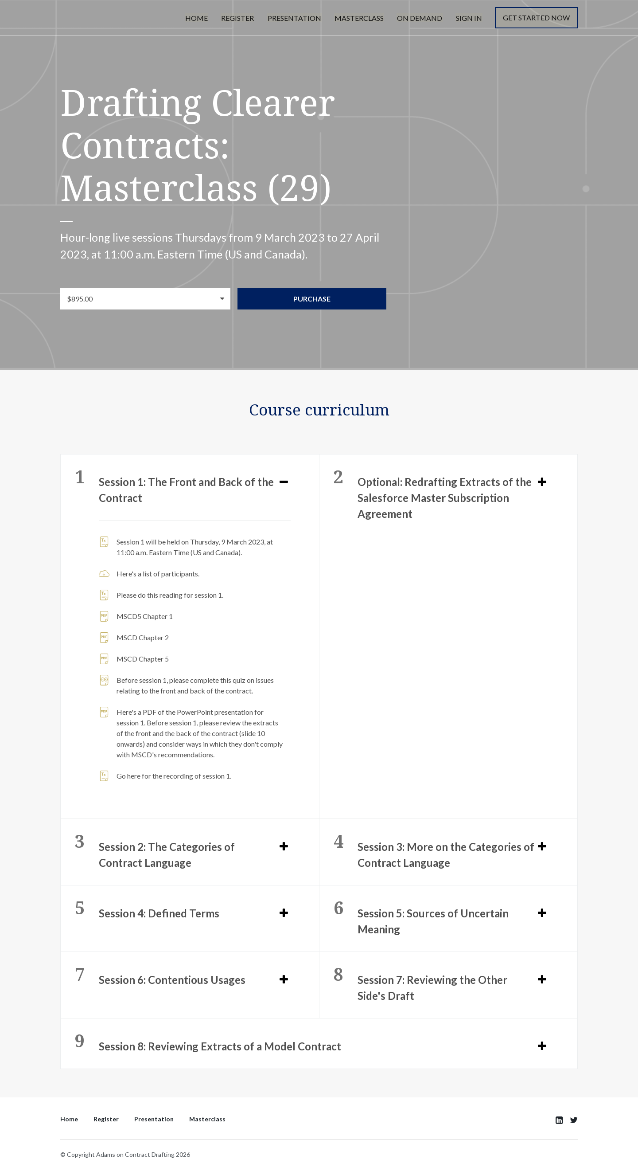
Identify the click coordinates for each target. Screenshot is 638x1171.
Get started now (536, 18)
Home (202, 18)
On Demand (421, 18)
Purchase (315, 298)
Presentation (298, 18)
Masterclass (361, 18)
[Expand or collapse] (284, 481)
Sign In (469, 18)
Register (242, 18)
